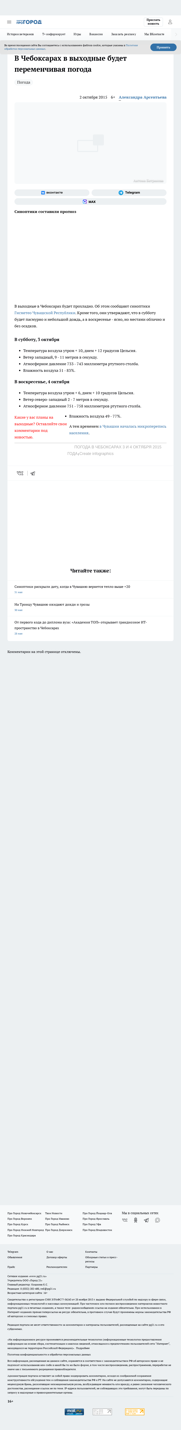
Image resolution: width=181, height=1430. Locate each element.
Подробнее (83, 1348)
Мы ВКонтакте (154, 34)
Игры (77, 34)
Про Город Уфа (92, 1224)
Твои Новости (53, 1213)
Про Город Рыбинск (57, 1224)
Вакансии (96, 34)
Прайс (11, 1267)
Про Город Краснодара (21, 1235)
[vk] (20, 473)
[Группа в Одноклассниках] (135, 1220)
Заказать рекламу (123, 34)
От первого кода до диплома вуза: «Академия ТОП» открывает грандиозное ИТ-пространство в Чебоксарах (90, 628)
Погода (23, 82)
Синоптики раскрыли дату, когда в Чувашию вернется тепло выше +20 (90, 589)
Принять (163, 47)
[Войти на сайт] (170, 22)
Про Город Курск (17, 1224)
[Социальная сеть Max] (90, 201)
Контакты (91, 1251)
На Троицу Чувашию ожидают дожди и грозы (90, 607)
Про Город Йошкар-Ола (97, 1213)
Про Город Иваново (57, 1218)
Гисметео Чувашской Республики (44, 312)
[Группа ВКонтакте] (51, 192)
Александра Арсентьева (143, 97)
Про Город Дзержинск (58, 1230)
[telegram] (34, 473)
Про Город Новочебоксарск (24, 1213)
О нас (49, 1251)
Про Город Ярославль (96, 1218)
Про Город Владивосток (97, 1230)
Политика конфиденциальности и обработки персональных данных (49, 1354)
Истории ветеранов (20, 34)
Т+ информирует (54, 34)
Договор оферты (56, 1257)
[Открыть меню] (9, 22)
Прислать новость (153, 22)
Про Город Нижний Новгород (25, 1230)
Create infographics (96, 453)
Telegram (12, 1251)
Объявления (14, 1257)
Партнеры (91, 1267)
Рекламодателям (56, 1267)
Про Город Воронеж (19, 1218)
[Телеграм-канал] (129, 192)
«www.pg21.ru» (38, 1276)
